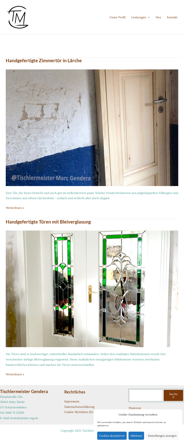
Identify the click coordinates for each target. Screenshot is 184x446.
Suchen (173, 395)
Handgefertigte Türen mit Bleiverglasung (48, 222)
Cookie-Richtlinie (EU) (79, 412)
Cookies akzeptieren (112, 435)
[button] (148, 17)
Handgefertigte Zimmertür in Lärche (44, 60)
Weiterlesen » (15, 208)
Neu (158, 17)
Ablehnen (136, 435)
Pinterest (135, 408)
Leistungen (140, 17)
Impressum (71, 401)
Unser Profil (117, 17)
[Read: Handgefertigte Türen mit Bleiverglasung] (92, 288)
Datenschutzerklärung (79, 407)
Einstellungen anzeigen (162, 435)
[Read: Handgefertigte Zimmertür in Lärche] (92, 127)
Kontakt (172, 17)
